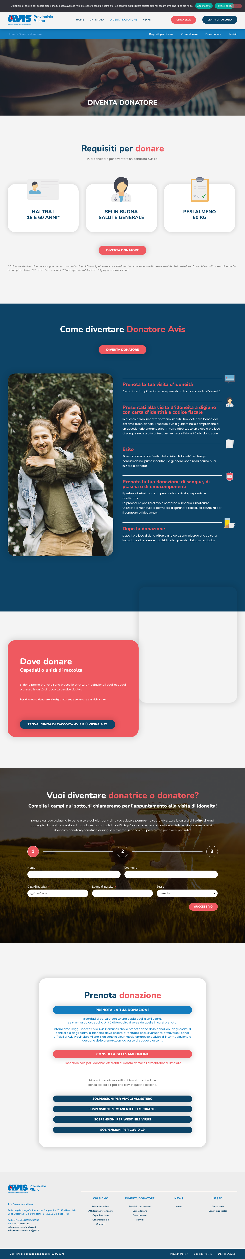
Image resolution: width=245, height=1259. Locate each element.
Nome (31, 867)
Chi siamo (97, 19)
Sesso (161, 886)
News (147, 19)
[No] (236, 6)
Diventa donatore (123, 19)
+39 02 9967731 (20, 1223)
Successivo (203, 907)
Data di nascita (37, 886)
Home (80, 19)
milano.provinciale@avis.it (22, 1227)
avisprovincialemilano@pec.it (23, 1230)
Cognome (131, 867)
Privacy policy (224, 5)
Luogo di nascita (103, 886)
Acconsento (204, 5)
